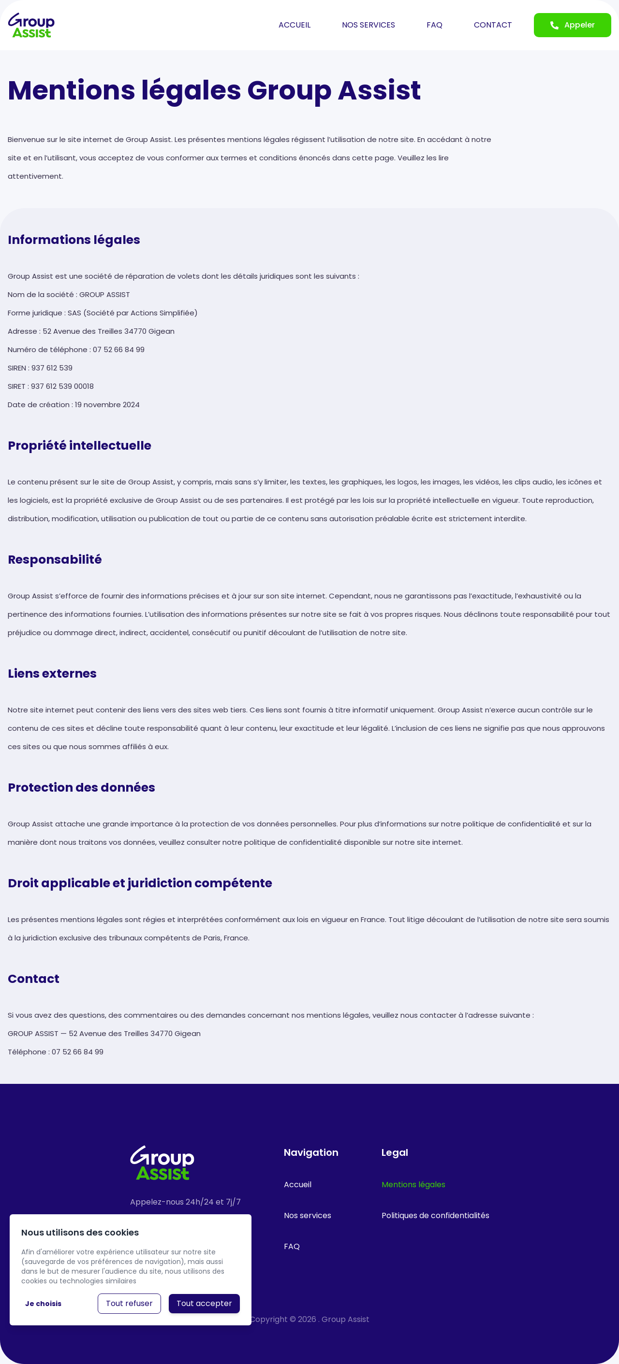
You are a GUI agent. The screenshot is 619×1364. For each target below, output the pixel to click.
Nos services (307, 1215)
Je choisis (43, 1303)
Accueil (297, 1184)
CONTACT (493, 24)
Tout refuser (129, 1303)
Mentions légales (413, 1184)
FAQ (434, 24)
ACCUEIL (294, 24)
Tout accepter (204, 1303)
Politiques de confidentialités (435, 1215)
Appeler (572, 24)
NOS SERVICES (368, 24)
